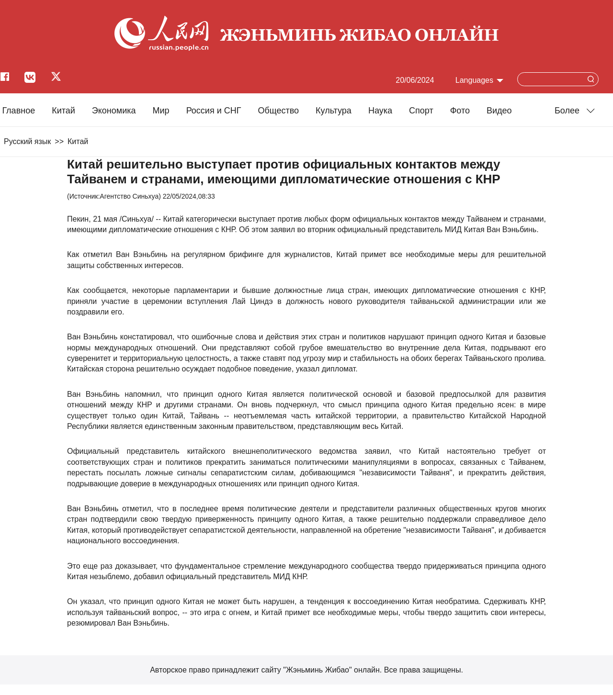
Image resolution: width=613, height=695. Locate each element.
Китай (63, 110)
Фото (460, 110)
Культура (334, 110)
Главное (18, 110)
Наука (380, 110)
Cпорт (421, 110)
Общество (278, 110)
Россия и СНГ (213, 110)
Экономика (114, 110)
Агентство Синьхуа (129, 196)
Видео (499, 110)
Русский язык (27, 141)
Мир (161, 110)
